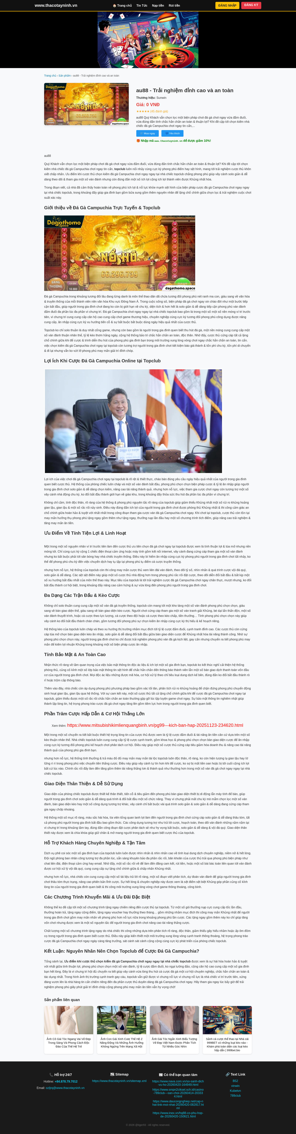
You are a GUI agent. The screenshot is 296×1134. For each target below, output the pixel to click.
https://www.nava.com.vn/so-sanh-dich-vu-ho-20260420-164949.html (178, 1083)
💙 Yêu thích (172, 133)
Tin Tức (141, 5)
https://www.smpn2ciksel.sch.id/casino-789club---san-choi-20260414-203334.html (178, 1093)
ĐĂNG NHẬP (227, 5)
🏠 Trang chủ (122, 5)
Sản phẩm (65, 75)
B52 (235, 1081)
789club (235, 1095)
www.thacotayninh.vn (56, 5)
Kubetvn (235, 1090)
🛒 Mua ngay (147, 133)
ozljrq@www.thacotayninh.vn (65, 1088)
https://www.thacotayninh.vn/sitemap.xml (119, 1081)
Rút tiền (174, 5)
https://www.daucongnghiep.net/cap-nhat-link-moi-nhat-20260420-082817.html (178, 1105)
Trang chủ (50, 75)
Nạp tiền (158, 5)
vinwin (235, 1085)
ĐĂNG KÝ (251, 5)
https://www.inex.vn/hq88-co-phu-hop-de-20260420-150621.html (178, 1114)
